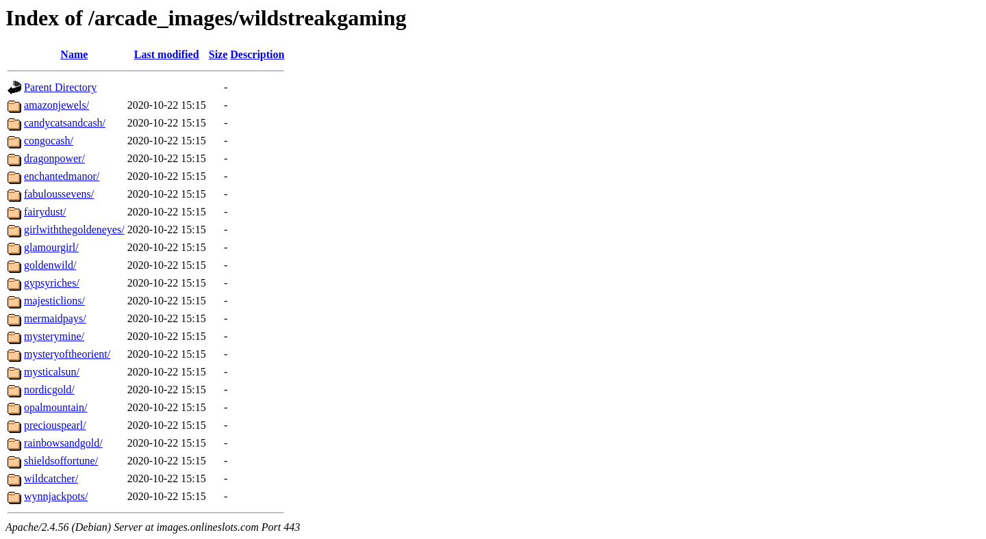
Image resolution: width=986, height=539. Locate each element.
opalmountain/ (55, 407)
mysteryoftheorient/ (67, 354)
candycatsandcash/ (64, 123)
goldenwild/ (50, 265)
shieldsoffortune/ (61, 460)
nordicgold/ (49, 389)
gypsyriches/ (51, 283)
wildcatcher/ (51, 478)
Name (74, 54)
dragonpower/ (54, 158)
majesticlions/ (54, 300)
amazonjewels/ (56, 105)
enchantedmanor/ (61, 176)
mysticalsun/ (51, 372)
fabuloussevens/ (59, 194)
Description (257, 54)
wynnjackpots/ (56, 496)
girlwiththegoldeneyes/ (74, 229)
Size (218, 54)
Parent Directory (60, 87)
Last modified (166, 54)
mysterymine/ (54, 336)
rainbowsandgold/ (63, 443)
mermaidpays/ (55, 318)
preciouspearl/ (55, 425)
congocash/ (48, 140)
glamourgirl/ (51, 247)
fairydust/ (45, 212)
